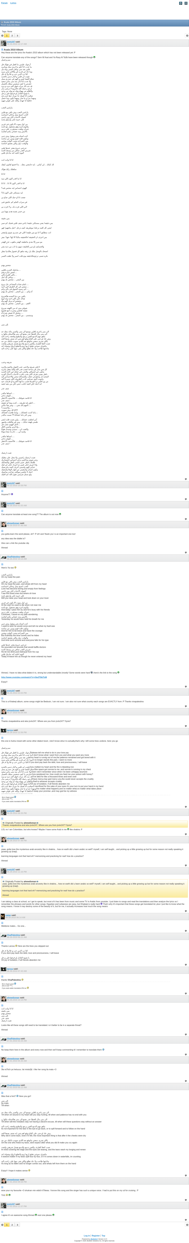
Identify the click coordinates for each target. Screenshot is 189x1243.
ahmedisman (13, 523)
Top (103, 1236)
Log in (87, 1236)
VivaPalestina (13, 557)
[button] (6, 35)
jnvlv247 (11, 42)
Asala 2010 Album (13, 25)
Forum (4, 3)
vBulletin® (94, 1239)
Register (96, 1236)
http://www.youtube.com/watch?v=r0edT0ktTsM (24, 677)
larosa (10, 730)
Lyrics (13, 3)
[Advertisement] (20, 12)
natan (8, 915)
